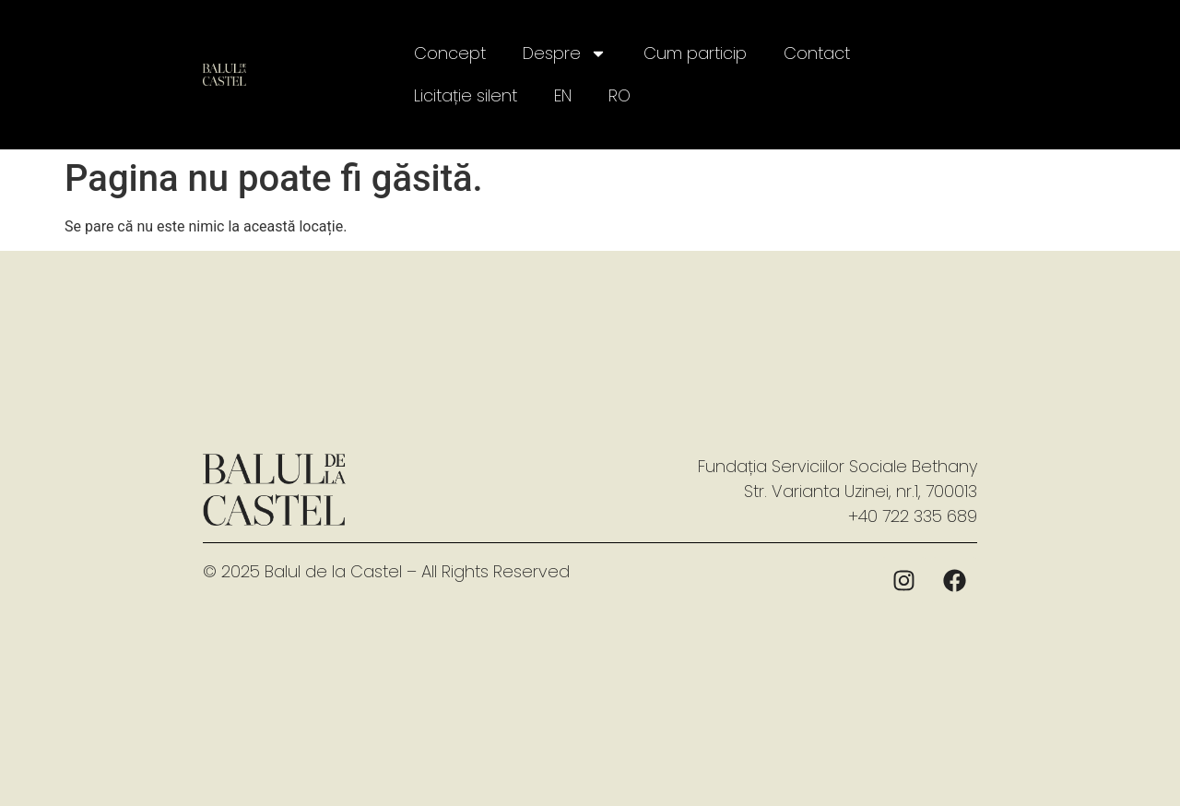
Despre (565, 53)
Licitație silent (465, 95)
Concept (450, 53)
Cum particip (695, 53)
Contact (817, 53)
